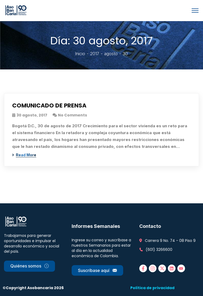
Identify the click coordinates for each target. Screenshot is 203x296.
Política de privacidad (152, 287)
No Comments (72, 115)
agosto (111, 53)
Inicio (80, 53)
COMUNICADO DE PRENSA (49, 106)
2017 (94, 53)
